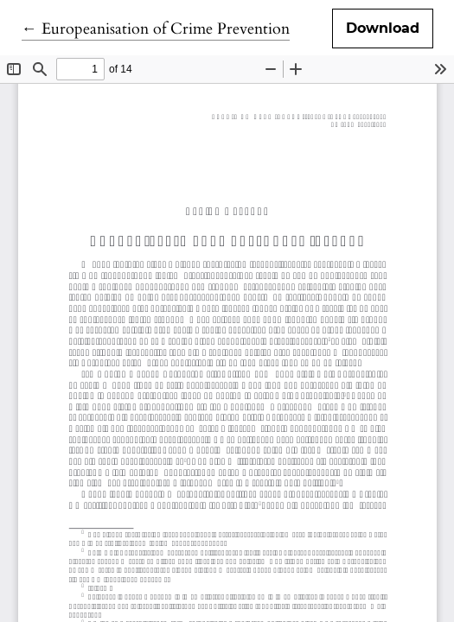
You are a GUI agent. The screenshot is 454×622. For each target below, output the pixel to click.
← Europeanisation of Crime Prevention (156, 29)
